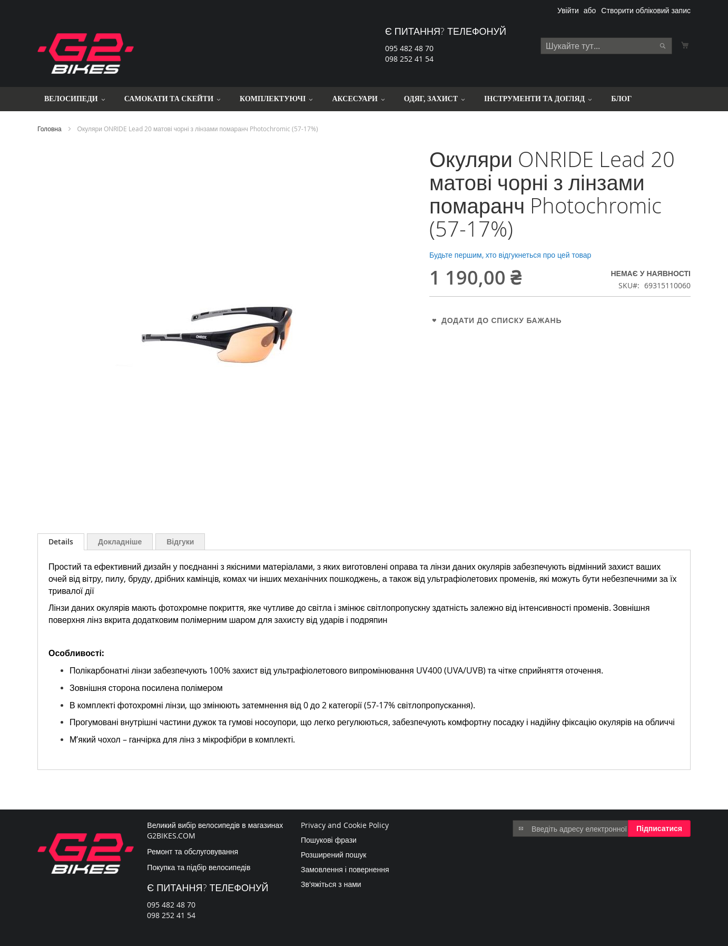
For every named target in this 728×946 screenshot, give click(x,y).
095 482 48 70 (409, 48)
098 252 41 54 (409, 59)
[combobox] (606, 45)
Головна (49, 128)
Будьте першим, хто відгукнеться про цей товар (510, 255)
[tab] (60, 541)
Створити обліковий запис (646, 10)
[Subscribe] (659, 828)
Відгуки (180, 542)
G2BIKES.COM (171, 836)
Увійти (568, 10)
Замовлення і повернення (345, 869)
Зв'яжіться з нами (331, 884)
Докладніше (120, 542)
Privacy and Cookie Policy (345, 825)
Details (60, 542)
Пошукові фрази (329, 840)
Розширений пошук (334, 855)
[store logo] (85, 53)
